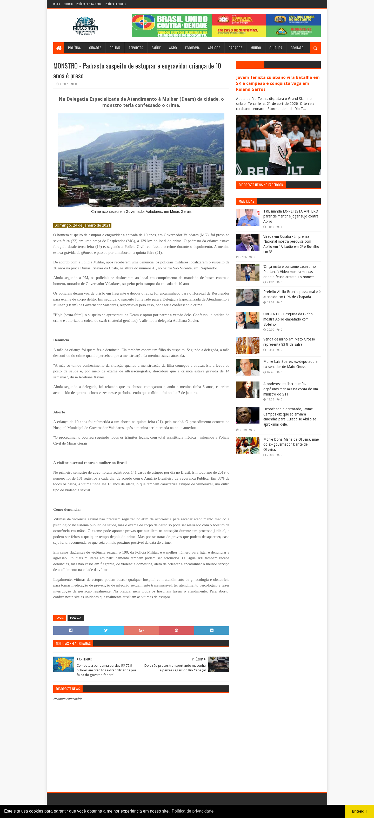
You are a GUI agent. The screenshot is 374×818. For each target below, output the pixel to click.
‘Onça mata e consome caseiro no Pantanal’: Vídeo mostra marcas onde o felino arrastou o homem (289, 271)
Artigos (214, 47)
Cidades (95, 47)
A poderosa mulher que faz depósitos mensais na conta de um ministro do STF (290, 389)
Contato (68, 4)
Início (56, 4)
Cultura (275, 47)
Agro (173, 47)
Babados (235, 47)
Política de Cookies (115, 4)
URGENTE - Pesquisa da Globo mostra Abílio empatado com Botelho (288, 319)
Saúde (156, 47)
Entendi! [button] (359, 811)
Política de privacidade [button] (192, 811)
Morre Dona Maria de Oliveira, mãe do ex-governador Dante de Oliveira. (291, 444)
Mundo (256, 47)
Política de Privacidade (89, 4)
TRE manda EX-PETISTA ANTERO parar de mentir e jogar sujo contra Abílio (290, 216)
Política (74, 47)
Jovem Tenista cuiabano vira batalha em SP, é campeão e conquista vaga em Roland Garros (278, 83)
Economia (192, 47)
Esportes (136, 47)
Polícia (115, 47)
